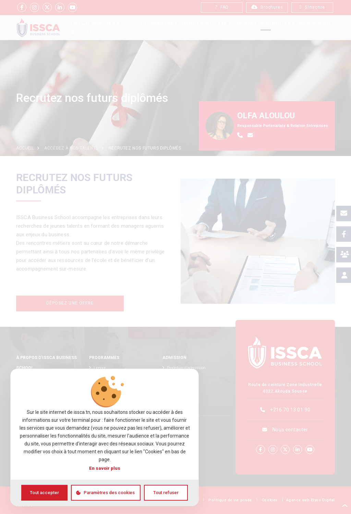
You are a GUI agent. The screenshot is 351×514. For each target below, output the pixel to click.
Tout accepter (44, 492)
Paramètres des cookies (109, 492)
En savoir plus (104, 468)
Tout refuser (166, 492)
